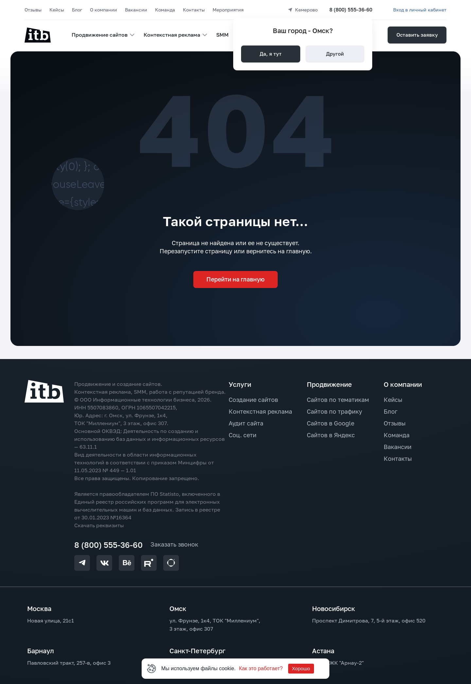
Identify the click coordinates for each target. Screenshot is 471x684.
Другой (335, 54)
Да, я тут (271, 54)
